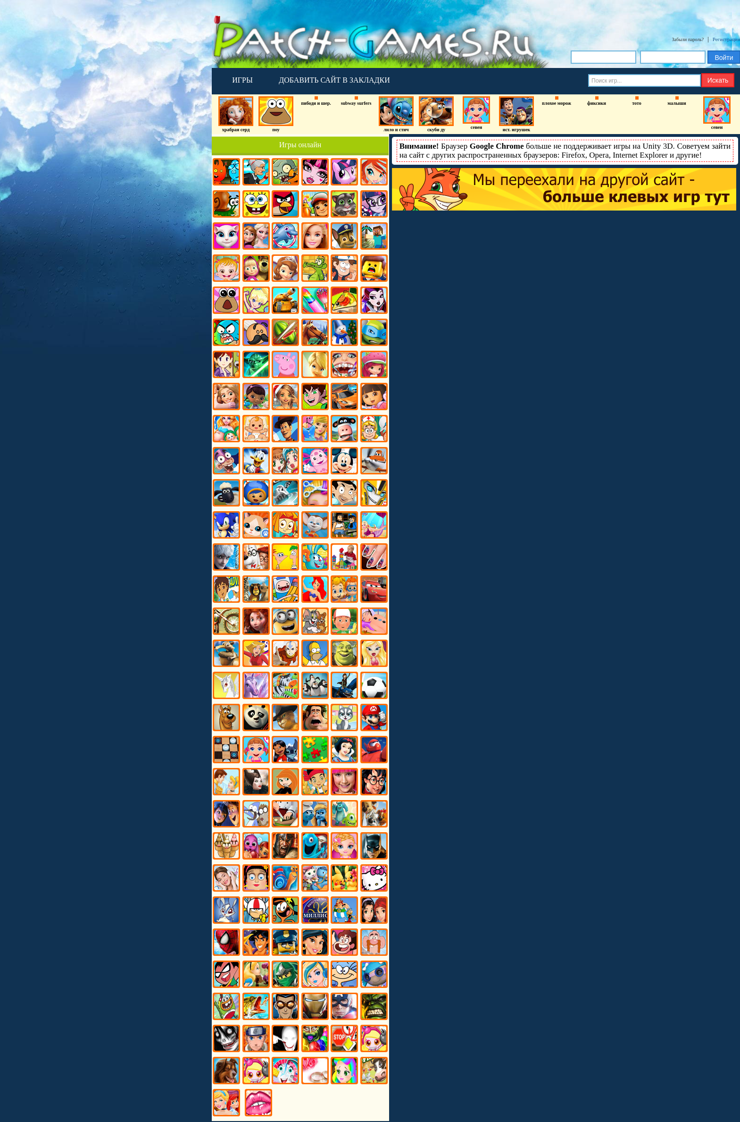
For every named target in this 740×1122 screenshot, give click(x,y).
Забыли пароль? (688, 39)
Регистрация (726, 39)
